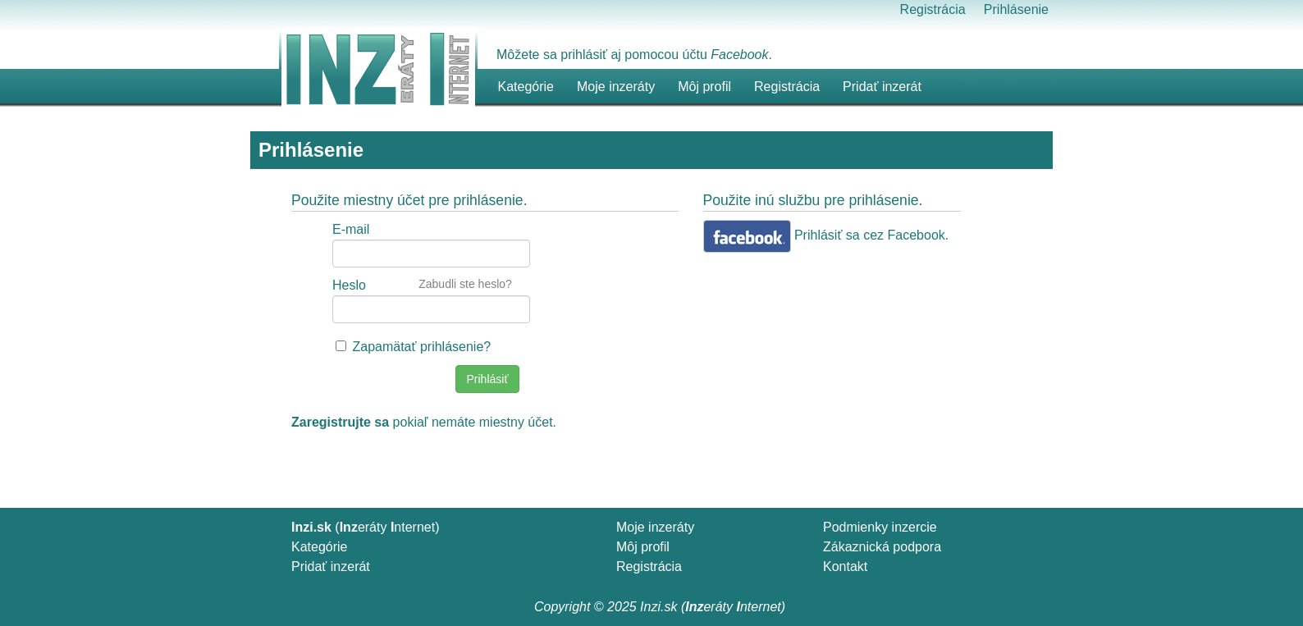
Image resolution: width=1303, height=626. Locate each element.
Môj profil (704, 87)
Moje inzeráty (616, 87)
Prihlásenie (1016, 9)
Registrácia (933, 9)
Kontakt (845, 566)
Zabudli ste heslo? (465, 283)
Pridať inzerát (330, 566)
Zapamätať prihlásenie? (421, 347)
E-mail (350, 229)
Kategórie (319, 547)
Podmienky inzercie (880, 527)
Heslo (349, 285)
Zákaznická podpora (882, 547)
